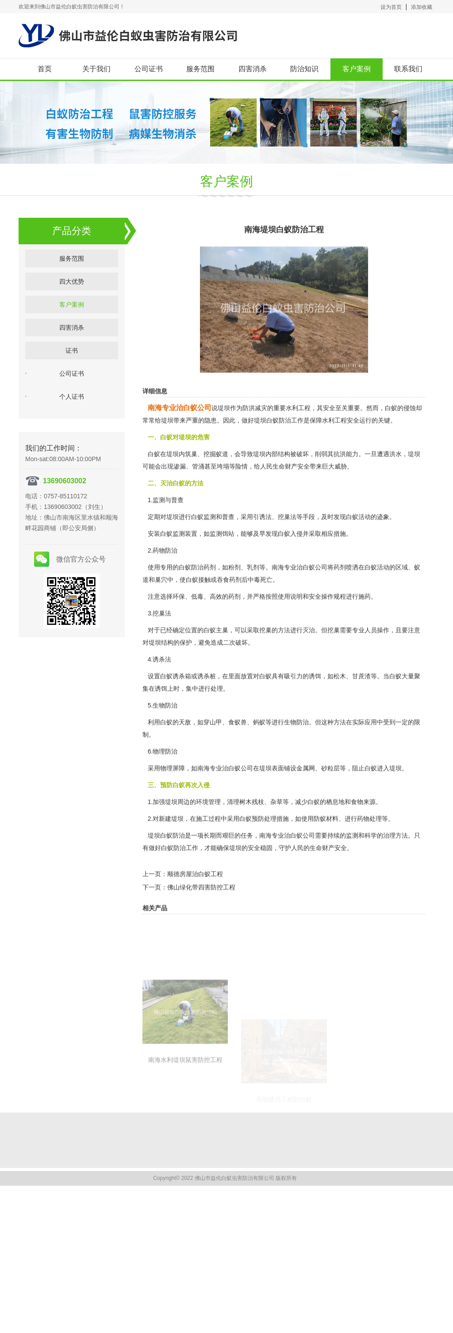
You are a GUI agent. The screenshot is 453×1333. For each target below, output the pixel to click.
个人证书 (71, 406)
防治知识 (304, 69)
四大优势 (71, 291)
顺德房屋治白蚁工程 (195, 895)
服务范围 (200, 69)
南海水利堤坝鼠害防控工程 (185, 1122)
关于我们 (96, 69)
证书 (71, 360)
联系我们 (408, 69)
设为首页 (391, 7)
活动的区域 (392, 589)
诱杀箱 (182, 697)
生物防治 (296, 743)
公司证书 (148, 69)
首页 (45, 69)
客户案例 (356, 69)
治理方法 (395, 857)
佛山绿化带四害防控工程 (201, 909)
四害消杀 (252, 69)
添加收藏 (421, 7)
